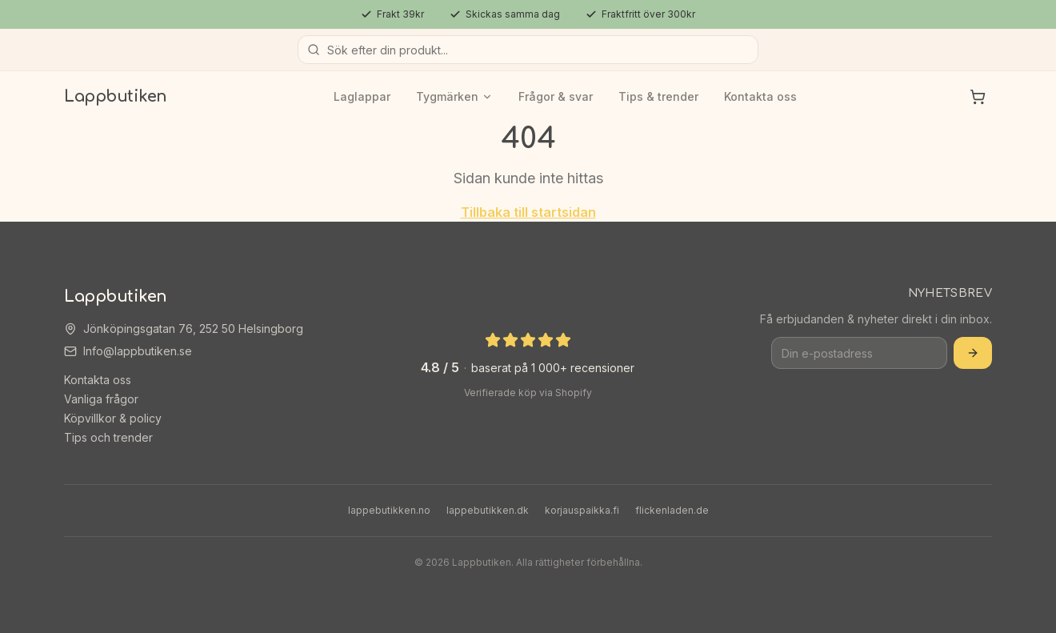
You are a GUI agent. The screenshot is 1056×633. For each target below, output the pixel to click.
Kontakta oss (760, 96)
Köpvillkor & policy (113, 418)
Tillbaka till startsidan (528, 212)
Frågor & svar (555, 96)
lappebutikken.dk (487, 510)
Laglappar (362, 96)
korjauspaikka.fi (582, 510)
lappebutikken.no (389, 510)
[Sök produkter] (528, 49)
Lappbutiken (115, 96)
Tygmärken (454, 96)
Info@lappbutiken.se (137, 351)
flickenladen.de (672, 510)
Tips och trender (108, 437)
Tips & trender (658, 96)
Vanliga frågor (101, 399)
